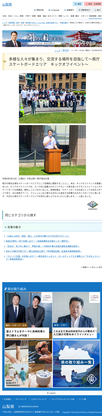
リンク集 (82, 399)
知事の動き (64, 22)
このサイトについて (39, 399)
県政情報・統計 (13, 22)
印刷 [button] (66, 50)
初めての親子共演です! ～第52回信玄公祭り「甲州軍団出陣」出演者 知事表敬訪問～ (44, 251)
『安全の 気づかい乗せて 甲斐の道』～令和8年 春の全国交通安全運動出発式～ (43, 246)
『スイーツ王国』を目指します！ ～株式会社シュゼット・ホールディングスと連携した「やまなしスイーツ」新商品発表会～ (53, 258)
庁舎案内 (7, 399)
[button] (39, 10)
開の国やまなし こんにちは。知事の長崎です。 (42, 22)
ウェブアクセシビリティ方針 (62, 399)
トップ (4, 22)
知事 (22, 22)
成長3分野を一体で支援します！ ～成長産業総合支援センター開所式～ (38, 241)
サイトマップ (21, 399)
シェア (58, 50)
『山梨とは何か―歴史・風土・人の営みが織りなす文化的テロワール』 (38, 236)
